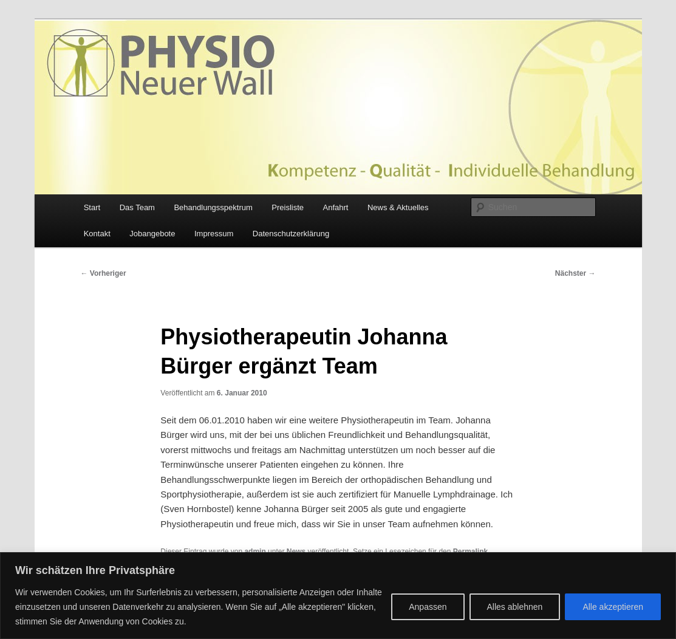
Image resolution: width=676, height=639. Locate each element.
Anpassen (427, 607)
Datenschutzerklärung (291, 233)
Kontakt (97, 233)
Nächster (575, 273)
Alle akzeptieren (612, 607)
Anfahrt (336, 207)
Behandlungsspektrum (213, 207)
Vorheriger (103, 273)
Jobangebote (152, 233)
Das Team (137, 207)
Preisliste (287, 207)
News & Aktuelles (397, 207)
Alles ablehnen (515, 607)
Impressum (213, 233)
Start (92, 207)
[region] (338, 595)
